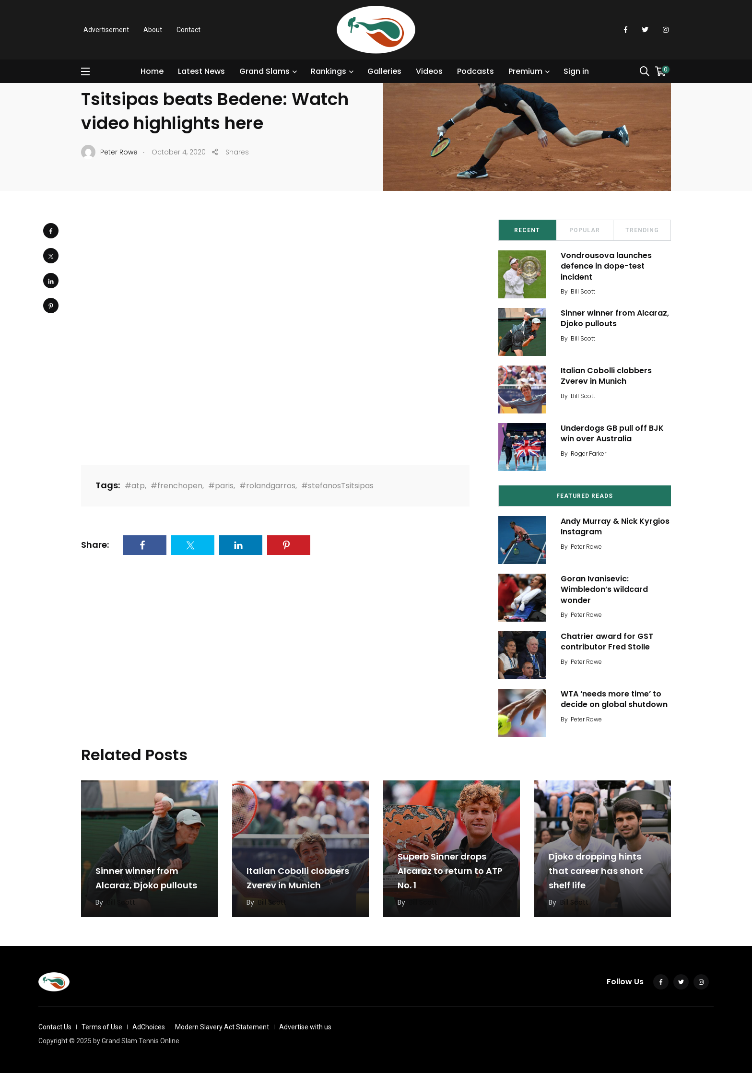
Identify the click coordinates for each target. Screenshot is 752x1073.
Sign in (576, 71)
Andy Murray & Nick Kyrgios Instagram (615, 526)
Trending (642, 230)
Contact (188, 30)
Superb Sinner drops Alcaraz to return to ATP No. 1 (450, 870)
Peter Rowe (586, 546)
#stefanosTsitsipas (337, 485)
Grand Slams (264, 71)
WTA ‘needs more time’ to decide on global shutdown (614, 699)
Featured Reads (584, 496)
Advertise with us (305, 1027)
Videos (429, 71)
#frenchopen (176, 485)
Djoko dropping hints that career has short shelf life (596, 870)
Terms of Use (102, 1027)
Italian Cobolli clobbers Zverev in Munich (606, 376)
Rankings (328, 71)
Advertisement (106, 30)
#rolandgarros (267, 485)
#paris (221, 485)
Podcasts (475, 71)
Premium (525, 71)
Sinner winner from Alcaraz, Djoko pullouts (615, 318)
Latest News (201, 71)
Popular (584, 230)
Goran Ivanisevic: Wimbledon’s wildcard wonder (604, 589)
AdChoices (148, 1027)
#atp (135, 485)
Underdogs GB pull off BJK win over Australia (612, 433)
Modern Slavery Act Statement (222, 1027)
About (152, 30)
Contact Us (54, 1027)
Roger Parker (588, 453)
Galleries (384, 71)
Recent (527, 230)
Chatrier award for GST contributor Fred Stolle (607, 641)
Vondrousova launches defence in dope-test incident (606, 266)
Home (152, 71)
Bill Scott (583, 291)
